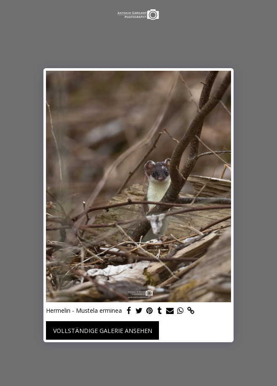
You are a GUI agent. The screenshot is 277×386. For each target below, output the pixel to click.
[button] (9, 14)
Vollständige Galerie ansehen (102, 331)
